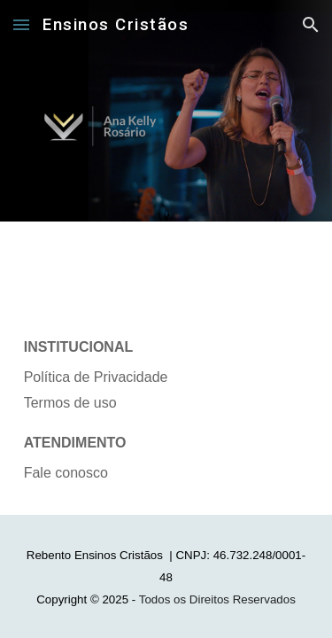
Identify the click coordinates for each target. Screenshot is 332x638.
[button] (21, 24)
